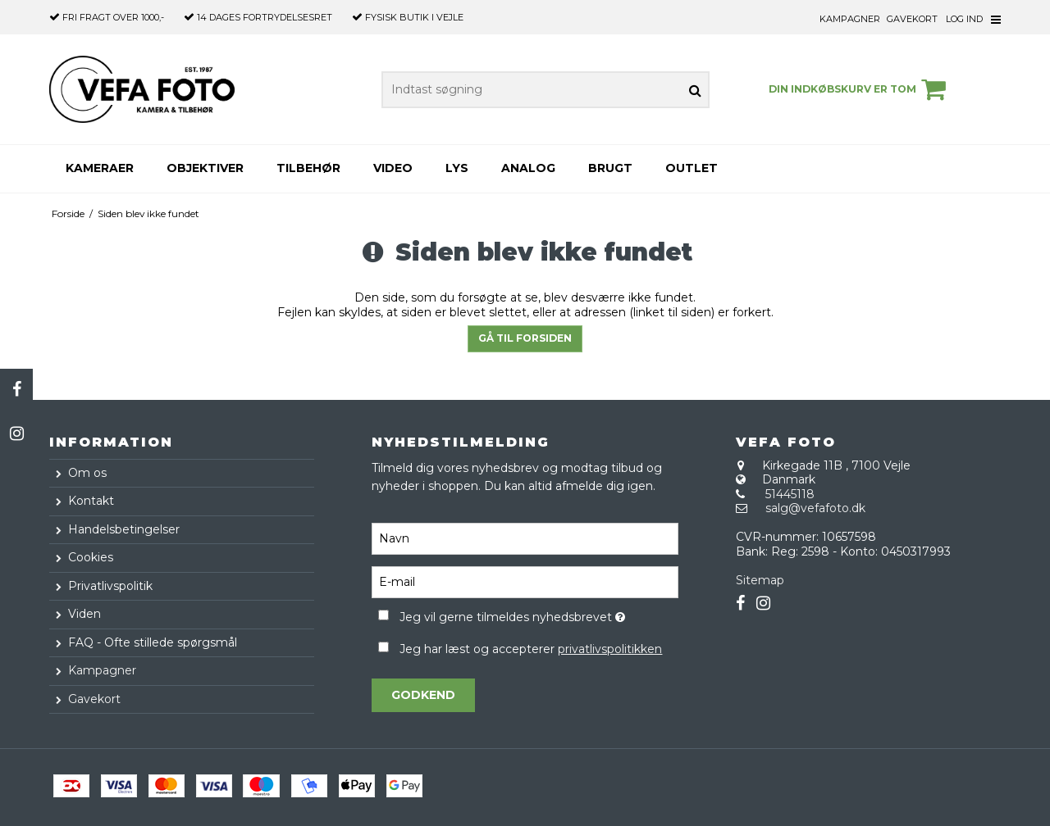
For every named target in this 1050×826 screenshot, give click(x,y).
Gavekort (912, 19)
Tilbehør (308, 168)
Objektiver (205, 168)
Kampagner (849, 19)
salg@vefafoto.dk (815, 508)
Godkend (423, 695)
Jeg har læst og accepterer (530, 649)
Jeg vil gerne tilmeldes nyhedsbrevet (538, 614)
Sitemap (760, 580)
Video (393, 168)
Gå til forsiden (525, 338)
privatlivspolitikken (610, 649)
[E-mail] (525, 581)
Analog (528, 168)
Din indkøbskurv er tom (860, 89)
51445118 (790, 494)
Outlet (691, 168)
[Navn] (525, 538)
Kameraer (100, 168)
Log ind (964, 19)
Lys (456, 168)
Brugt (610, 168)
